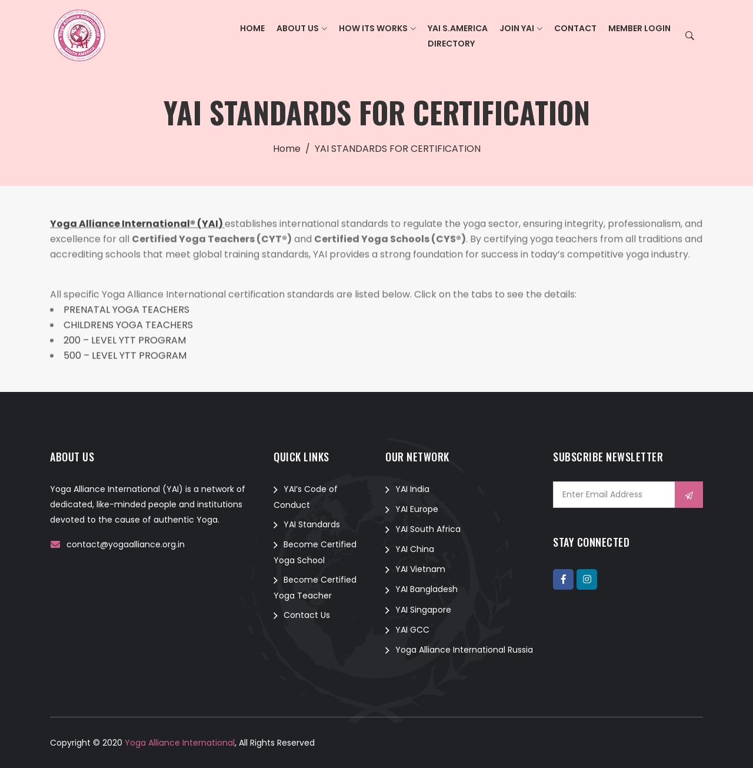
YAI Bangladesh (426, 589)
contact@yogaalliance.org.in (125, 544)
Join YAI (516, 28)
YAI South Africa (428, 529)
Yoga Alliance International (178, 743)
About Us (297, 28)
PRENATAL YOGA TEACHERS (126, 311)
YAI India (412, 489)
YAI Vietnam (420, 569)
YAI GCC (412, 630)
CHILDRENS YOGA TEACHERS (128, 326)
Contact (575, 28)
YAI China (414, 549)
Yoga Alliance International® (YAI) (137, 225)
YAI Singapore (423, 610)
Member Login (639, 28)
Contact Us (307, 615)
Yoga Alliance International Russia (464, 650)
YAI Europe (416, 509)
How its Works (373, 28)
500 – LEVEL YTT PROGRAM (125, 357)
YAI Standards (312, 524)
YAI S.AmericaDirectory (458, 35)
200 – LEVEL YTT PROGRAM (125, 341)
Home (252, 28)
